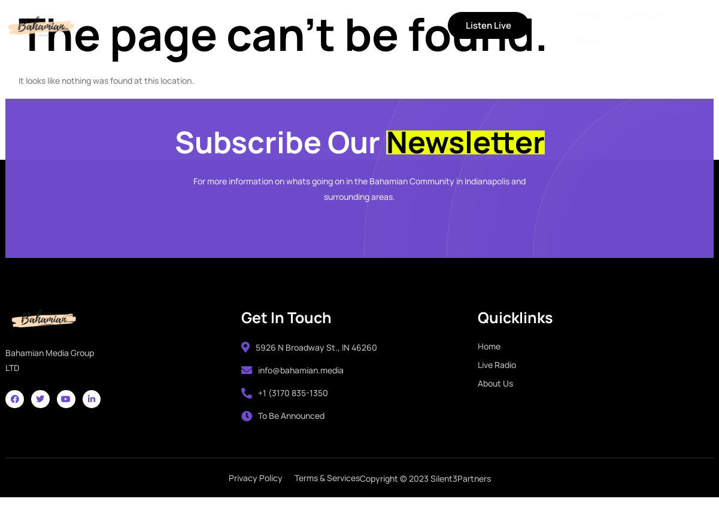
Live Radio (208, 26)
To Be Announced (281, 436)
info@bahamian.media (290, 390)
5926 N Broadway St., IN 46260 (307, 367)
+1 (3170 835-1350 (282, 413)
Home (149, 26)
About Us (273, 26)
